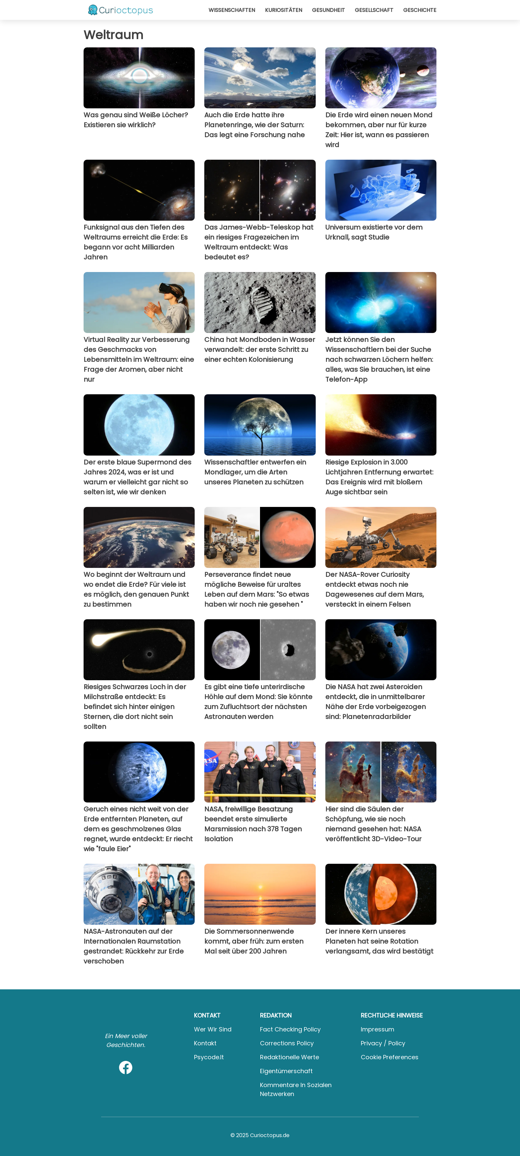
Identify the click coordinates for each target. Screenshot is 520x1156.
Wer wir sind (212, 1029)
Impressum (377, 1029)
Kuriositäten (283, 10)
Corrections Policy (287, 1043)
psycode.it (209, 1057)
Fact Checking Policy (290, 1029)
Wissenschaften (232, 10)
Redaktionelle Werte (289, 1057)
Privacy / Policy (383, 1043)
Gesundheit (328, 10)
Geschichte (419, 10)
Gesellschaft (374, 10)
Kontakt (205, 1043)
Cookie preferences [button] (390, 1057)
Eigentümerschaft (286, 1071)
